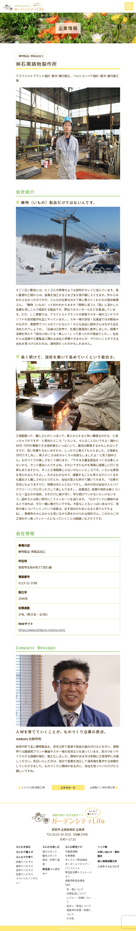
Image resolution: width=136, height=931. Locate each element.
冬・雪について (75, 889)
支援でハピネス (24, 874)
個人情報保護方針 (107, 861)
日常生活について (76, 893)
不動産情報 (71, 851)
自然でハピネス (24, 870)
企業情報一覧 (68, 787)
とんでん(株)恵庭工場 (33, 787)
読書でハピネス (24, 861)
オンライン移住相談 (76, 859)
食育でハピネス (24, 866)
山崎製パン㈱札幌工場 (102, 787)
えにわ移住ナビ (73, 846)
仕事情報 (70, 855)
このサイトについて (108, 866)
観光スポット (49, 855)
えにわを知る (23, 846)
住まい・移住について (79, 906)
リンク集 (102, 846)
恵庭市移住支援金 (75, 880)
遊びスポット (49, 851)
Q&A (67, 884)
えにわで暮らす (24, 852)
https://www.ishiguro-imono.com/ (41, 630)
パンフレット (72, 868)
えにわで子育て (24, 857)
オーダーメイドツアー (77, 864)
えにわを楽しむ (51, 846)
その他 (70, 918)
